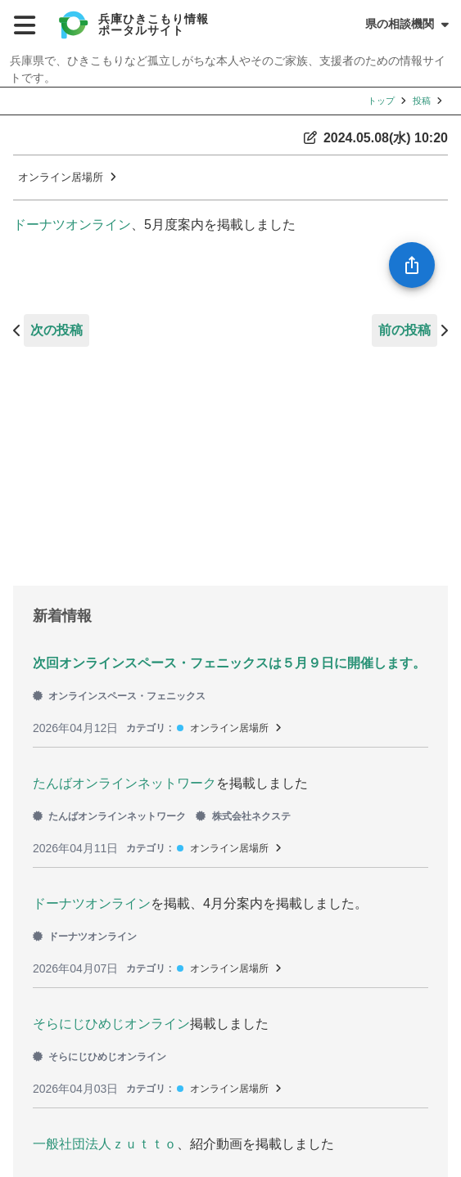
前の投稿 (404, 330)
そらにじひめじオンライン (111, 1024)
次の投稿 (56, 330)
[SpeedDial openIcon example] (412, 265)
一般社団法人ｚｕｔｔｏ (105, 1144)
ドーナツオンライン (72, 224)
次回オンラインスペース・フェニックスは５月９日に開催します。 (229, 663)
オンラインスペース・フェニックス (119, 696)
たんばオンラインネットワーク (124, 783)
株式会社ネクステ (243, 816)
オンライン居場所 (60, 177)
